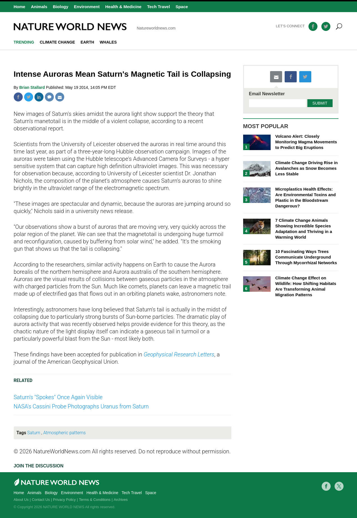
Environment (87, 6)
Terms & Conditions (94, 499)
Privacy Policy (64, 499)
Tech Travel (158, 6)
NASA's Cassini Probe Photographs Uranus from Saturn (81, 406)
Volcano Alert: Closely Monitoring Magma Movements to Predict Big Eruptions (306, 142)
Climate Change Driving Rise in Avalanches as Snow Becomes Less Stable (306, 168)
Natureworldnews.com (95, 26)
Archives (121, 499)
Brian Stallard (32, 87)
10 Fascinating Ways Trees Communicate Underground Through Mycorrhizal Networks (306, 257)
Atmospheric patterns (64, 432)
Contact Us (41, 499)
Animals (39, 6)
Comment (49, 96)
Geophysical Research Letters (179, 354)
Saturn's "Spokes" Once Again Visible (58, 397)
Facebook (18, 96)
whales (108, 42)
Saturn (33, 432)
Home (20, 6)
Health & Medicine (123, 6)
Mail (59, 96)
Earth (87, 42)
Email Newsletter (267, 94)
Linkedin (38, 96)
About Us (21, 499)
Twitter (28, 96)
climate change (57, 42)
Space (182, 6)
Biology (60, 6)
